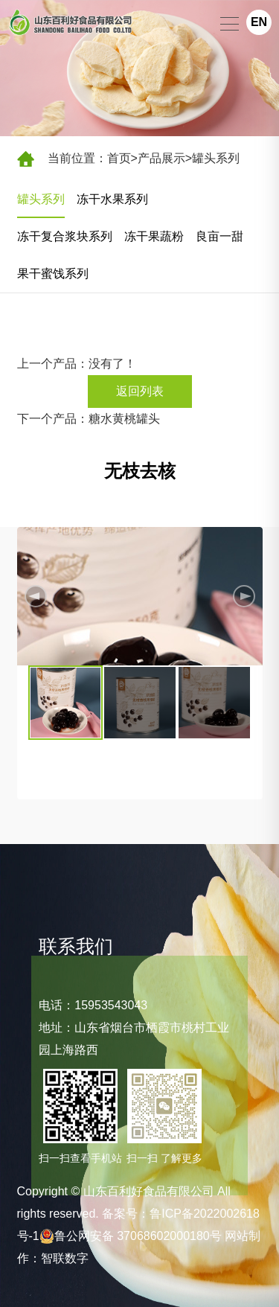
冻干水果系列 (112, 199)
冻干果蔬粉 (154, 236)
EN (259, 22)
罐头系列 (216, 158)
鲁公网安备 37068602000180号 (130, 1236)
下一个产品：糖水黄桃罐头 (88, 418)
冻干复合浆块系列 (64, 236)
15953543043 (110, 1005)
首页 (119, 158)
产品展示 (161, 158)
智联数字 (65, 1258)
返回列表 (140, 391)
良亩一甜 (219, 236)
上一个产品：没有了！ (76, 363)
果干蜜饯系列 (53, 273)
